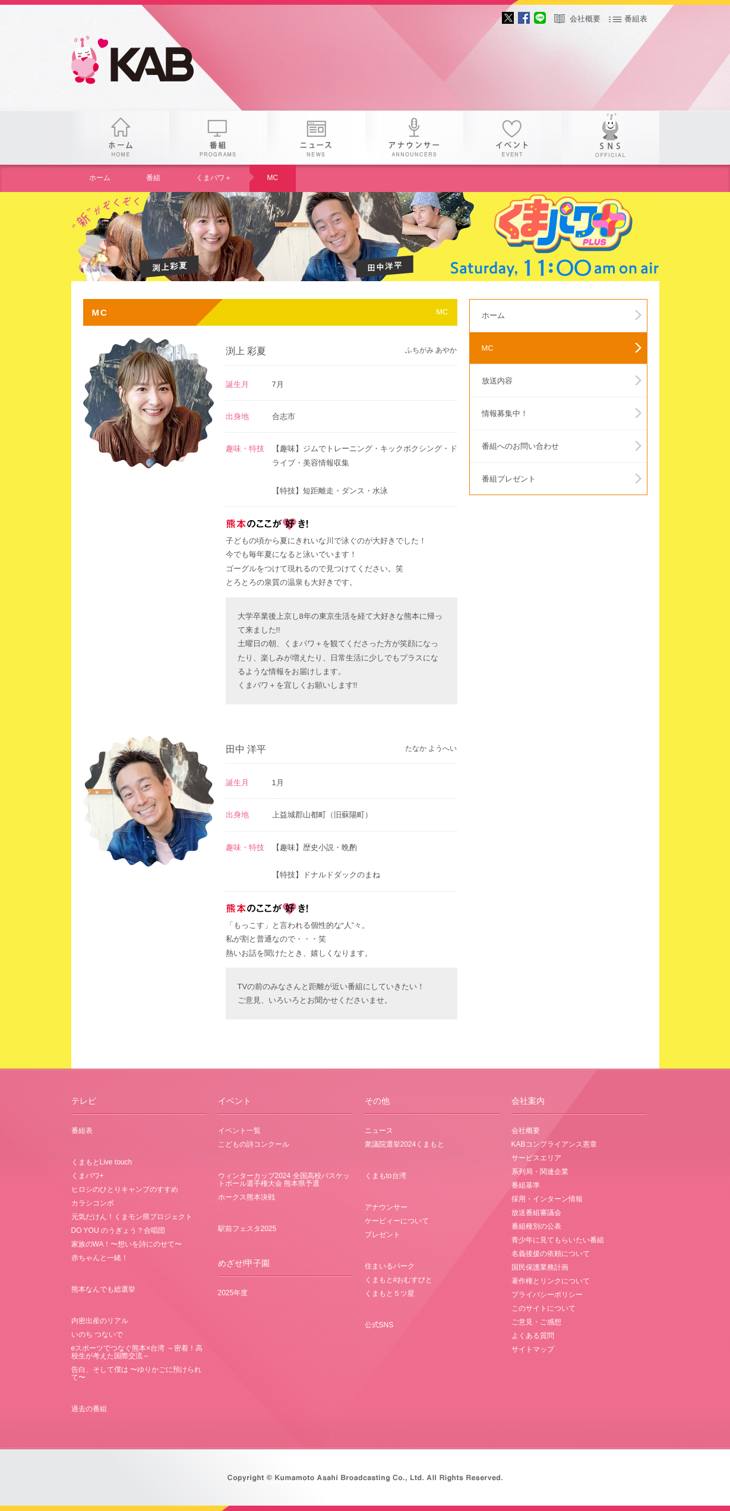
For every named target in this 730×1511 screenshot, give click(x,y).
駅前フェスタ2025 (247, 1228)
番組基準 (525, 1185)
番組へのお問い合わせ (520, 446)
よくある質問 (532, 1335)
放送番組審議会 (536, 1212)
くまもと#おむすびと (399, 1280)
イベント (512, 138)
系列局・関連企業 (539, 1171)
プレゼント (382, 1234)
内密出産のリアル (99, 1321)
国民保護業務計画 (539, 1267)
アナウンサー (414, 138)
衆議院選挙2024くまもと (405, 1144)
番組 (218, 138)
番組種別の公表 (536, 1226)
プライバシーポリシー (547, 1294)
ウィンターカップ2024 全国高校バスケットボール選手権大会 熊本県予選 (284, 1180)
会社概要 (585, 18)
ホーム (120, 138)
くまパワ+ (87, 1176)
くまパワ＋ (214, 178)
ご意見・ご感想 (536, 1322)
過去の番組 (89, 1409)
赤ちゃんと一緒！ (99, 1258)
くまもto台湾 (385, 1176)
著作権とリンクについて (550, 1281)
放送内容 (497, 380)
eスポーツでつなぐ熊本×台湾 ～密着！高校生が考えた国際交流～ (137, 1352)
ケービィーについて (397, 1221)
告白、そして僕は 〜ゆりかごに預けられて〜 (136, 1373)
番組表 (635, 18)
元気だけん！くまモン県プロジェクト (131, 1217)
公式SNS (379, 1325)
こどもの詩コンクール (253, 1144)
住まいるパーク (390, 1266)
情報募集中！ (505, 413)
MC (273, 178)
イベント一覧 (239, 1130)
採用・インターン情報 (547, 1199)
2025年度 (233, 1293)
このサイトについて (543, 1308)
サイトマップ (532, 1349)
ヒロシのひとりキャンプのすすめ (124, 1189)
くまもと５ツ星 (390, 1293)
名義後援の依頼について (550, 1253)
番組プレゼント (509, 478)
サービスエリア (536, 1158)
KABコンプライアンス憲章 (554, 1144)
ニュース (316, 138)
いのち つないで (97, 1334)
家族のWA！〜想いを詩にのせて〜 (126, 1244)
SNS (610, 138)
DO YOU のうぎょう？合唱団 (118, 1230)
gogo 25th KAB (142, 62)
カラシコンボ (92, 1203)
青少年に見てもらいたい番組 (557, 1240)
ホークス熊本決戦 (246, 1197)
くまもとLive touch (101, 1162)
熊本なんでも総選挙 (103, 1289)
